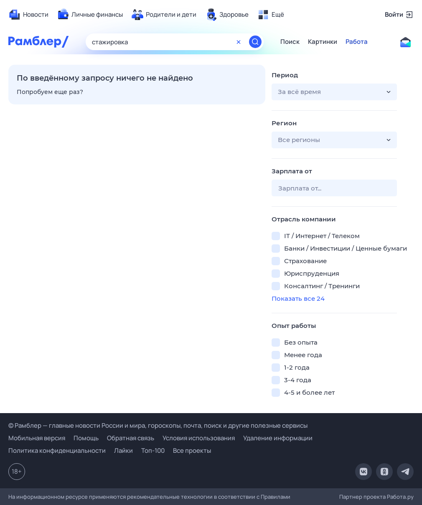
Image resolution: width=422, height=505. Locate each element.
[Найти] (255, 41)
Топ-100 (153, 450)
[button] (334, 92)
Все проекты (192, 450)
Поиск (290, 42)
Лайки (123, 450)
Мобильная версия (36, 438)
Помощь (86, 438)
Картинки (322, 42)
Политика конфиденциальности (57, 450)
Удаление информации (278, 438)
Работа (357, 42)
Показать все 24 (298, 298)
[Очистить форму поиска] (238, 41)
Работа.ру (400, 496)
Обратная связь (130, 438)
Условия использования (199, 438)
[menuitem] (28, 14)
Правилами (275, 496)
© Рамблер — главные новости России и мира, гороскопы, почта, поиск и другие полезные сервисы (158, 425)
